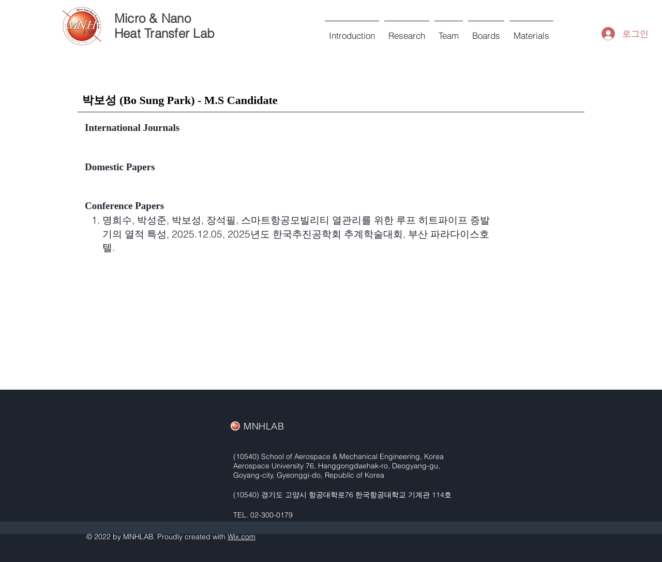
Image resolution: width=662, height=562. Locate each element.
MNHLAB (264, 426)
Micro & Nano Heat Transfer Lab (164, 26)
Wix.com (241, 536)
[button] (448, 31)
